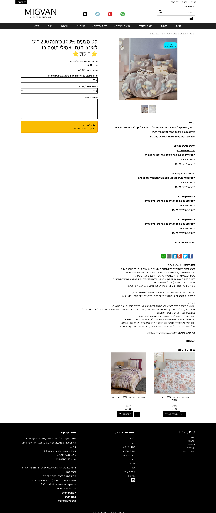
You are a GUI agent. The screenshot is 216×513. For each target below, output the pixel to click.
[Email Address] (133, 479)
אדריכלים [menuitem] (191, 446)
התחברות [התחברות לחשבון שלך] (21, 2)
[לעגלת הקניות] (191, 18)
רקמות (133, 441)
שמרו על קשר (68, 431)
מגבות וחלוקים (129, 445)
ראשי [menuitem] (193, 2)
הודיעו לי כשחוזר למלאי (84, 128)
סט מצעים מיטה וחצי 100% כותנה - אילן (130, 397)
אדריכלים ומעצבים (67, 499)
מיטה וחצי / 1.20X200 (160, 33)
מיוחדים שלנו (130, 470)
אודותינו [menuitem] (185, 2)
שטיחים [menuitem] (64, 26)
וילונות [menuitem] (178, 26)
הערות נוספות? (90, 97)
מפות (133, 466)
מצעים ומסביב (179, 33)
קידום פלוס (104, 511)
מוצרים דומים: (186, 350)
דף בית (192, 33)
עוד (36, 26)
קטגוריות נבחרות (125, 431)
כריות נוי (132, 458)
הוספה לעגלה (172, 412)
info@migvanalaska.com (57, 449)
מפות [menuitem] (48, 26)
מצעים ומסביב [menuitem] (122, 26)
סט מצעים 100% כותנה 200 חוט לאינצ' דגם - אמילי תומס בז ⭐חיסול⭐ (65, 47)
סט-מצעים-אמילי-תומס (80, 61)
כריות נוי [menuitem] (80, 26)
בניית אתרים (96, 511)
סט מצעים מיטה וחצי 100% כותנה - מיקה (175, 397)
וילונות (133, 437)
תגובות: (190, 341)
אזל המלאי (88, 125)
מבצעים (132, 474)
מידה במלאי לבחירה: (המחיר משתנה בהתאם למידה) (72, 75)
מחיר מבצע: (92, 70)
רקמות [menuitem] (163, 26)
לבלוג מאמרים (69, 491)
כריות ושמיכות (129, 453)
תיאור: (191, 122)
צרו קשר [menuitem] (175, 2)
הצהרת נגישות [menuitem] (188, 450)
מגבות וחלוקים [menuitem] (144, 26)
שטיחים (132, 462)
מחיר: (92, 65)
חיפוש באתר (189, 6)
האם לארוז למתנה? (88, 86)
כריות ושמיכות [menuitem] (99, 26)
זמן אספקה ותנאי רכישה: (180, 264)
